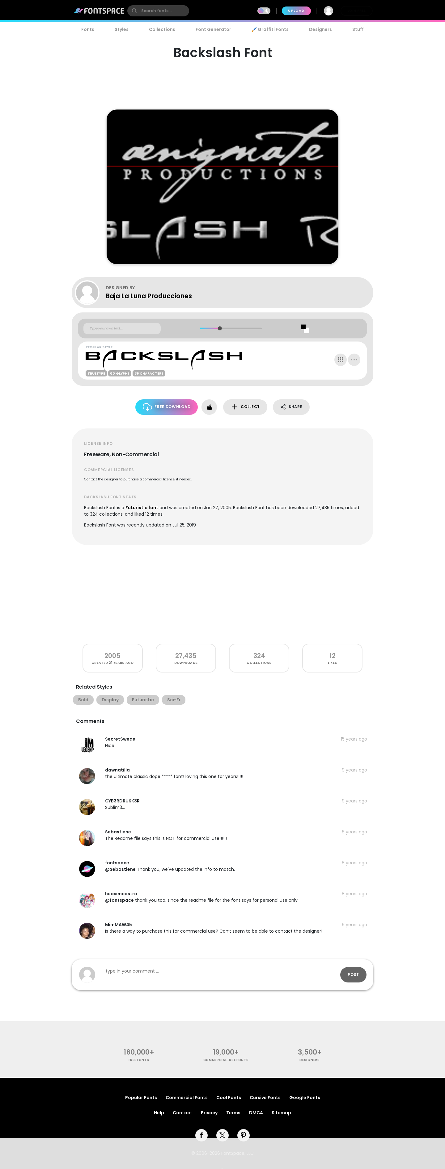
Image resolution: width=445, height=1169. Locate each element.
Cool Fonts (228, 1097)
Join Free (356, 10)
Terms (233, 1113)
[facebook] (201, 1135)
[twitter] (222, 1135)
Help (159, 1113)
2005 (112, 655)
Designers (320, 29)
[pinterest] (243, 1135)
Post (353, 974)
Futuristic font (141, 508)
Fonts (87, 29)
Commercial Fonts (187, 1097)
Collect (245, 407)
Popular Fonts (141, 1097)
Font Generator (213, 29)
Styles (122, 29)
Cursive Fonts (265, 1097)
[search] (158, 10)
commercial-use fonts (226, 1060)
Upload (296, 10)
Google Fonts (304, 1097)
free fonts (139, 1060)
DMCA (256, 1113)
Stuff (358, 29)
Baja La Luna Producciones (149, 295)
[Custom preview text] (122, 328)
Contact (182, 1113)
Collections (162, 29)
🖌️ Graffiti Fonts (270, 29)
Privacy (209, 1113)
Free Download (167, 407)
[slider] (220, 328)
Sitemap (281, 1113)
